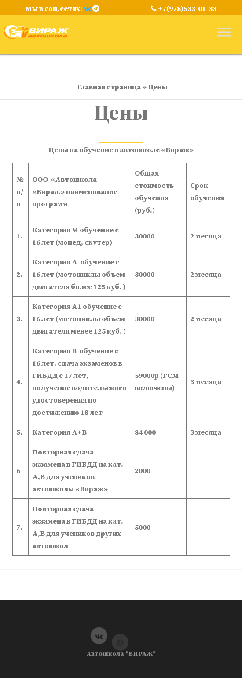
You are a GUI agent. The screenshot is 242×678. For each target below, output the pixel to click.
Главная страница (109, 87)
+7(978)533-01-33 (183, 8)
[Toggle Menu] (224, 32)
